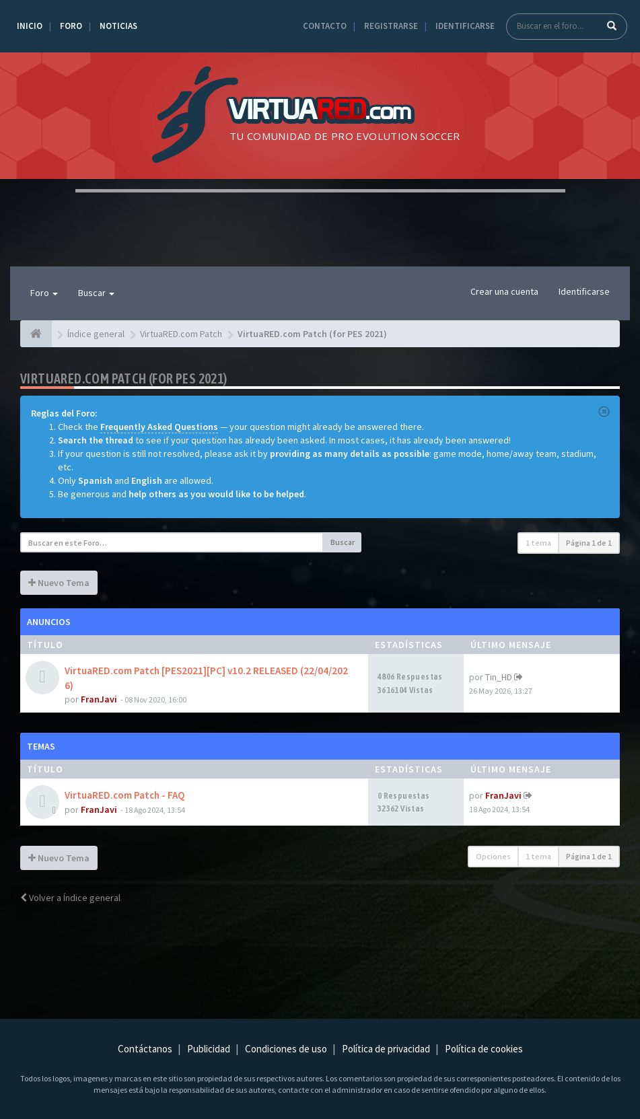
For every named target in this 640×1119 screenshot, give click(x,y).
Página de (589, 543)
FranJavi (99, 699)
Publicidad (208, 1048)
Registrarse (391, 26)
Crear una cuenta (504, 291)
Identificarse (465, 26)
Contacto (325, 26)
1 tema (538, 543)
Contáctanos (145, 1048)
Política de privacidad (386, 1048)
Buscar (96, 293)
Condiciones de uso (286, 1048)
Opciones (493, 856)
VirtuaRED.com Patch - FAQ (125, 795)
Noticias (118, 26)
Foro (71, 26)
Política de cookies (484, 1048)
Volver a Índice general (70, 898)
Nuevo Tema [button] (59, 583)
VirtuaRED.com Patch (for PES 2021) (123, 378)
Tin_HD (498, 677)
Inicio (29, 26)
